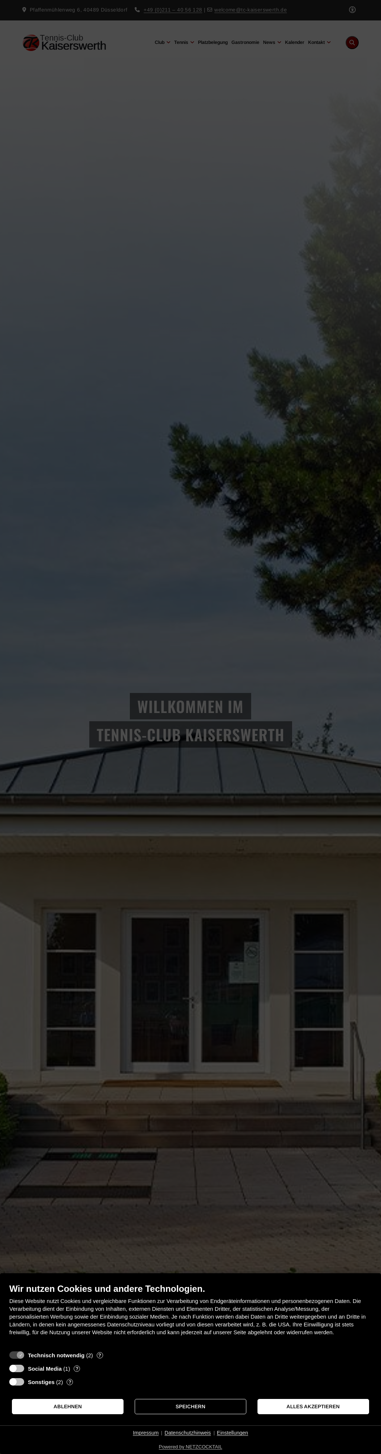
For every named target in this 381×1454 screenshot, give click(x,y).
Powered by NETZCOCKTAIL (190, 1447)
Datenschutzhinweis (187, 1433)
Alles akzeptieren (313, 1406)
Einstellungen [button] (232, 1433)
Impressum (146, 1433)
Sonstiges (41, 1382)
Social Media (45, 1368)
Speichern (190, 1406)
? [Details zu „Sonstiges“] (69, 1382)
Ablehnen (68, 1406)
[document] (190, 1315)
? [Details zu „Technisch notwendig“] (99, 1355)
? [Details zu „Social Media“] (77, 1368)
